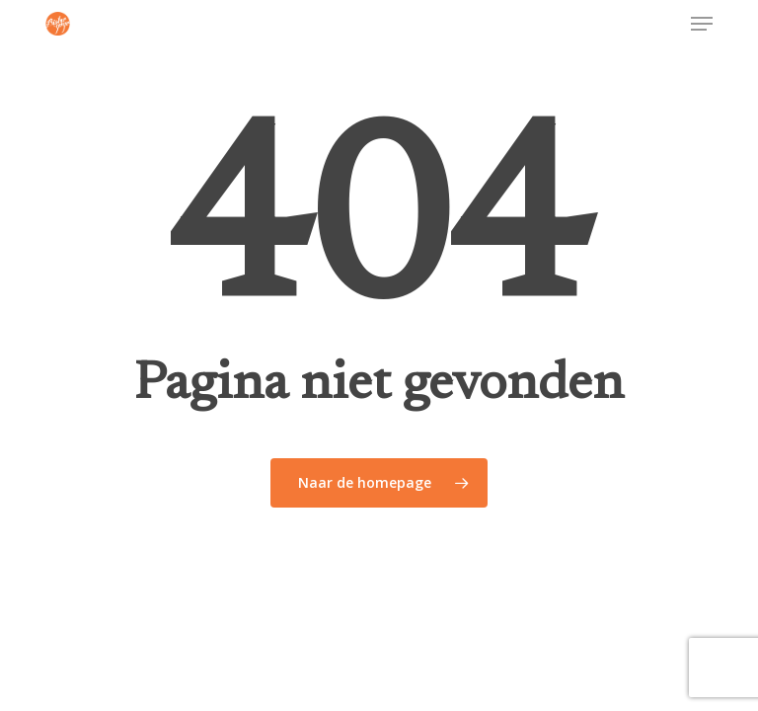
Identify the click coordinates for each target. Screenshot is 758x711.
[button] (702, 24)
